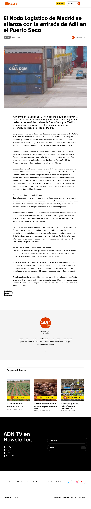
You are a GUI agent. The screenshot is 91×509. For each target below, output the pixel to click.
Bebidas (28, 482)
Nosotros (51, 482)
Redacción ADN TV (45, 331)
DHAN (16, 497)
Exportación (9, 293)
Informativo (42, 482)
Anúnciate (57, 497)
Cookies (73, 497)
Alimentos (20, 482)
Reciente (12, 482)
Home (5, 482)
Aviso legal (82, 497)
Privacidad (66, 497)
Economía (8, 295)
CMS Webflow (8, 497)
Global (7, 37)
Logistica (8, 291)
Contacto (58, 482)
